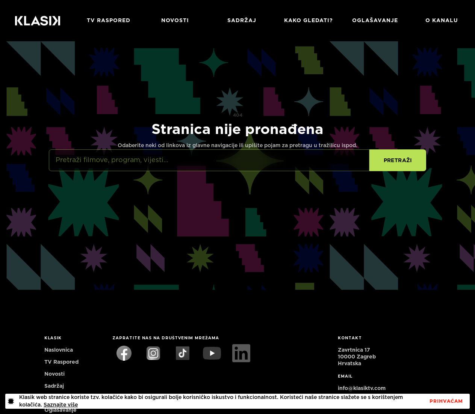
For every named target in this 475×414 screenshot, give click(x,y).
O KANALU (441, 20)
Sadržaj (241, 20)
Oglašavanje (375, 20)
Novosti (175, 20)
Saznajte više (61, 405)
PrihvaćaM (446, 401)
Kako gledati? (308, 20)
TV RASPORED (108, 20)
